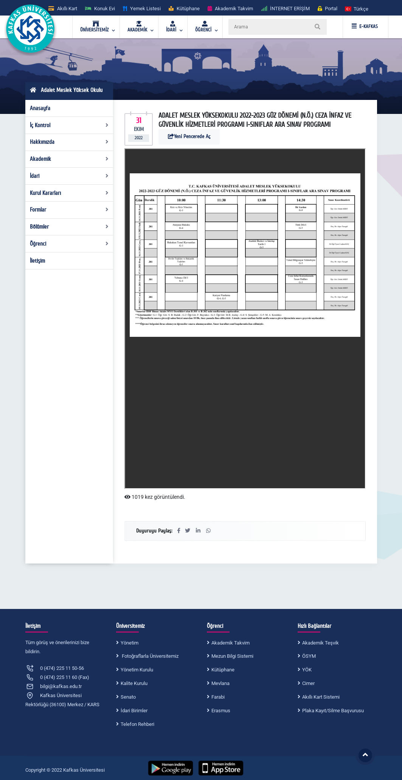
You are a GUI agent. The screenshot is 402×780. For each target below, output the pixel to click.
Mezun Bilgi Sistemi (232, 656)
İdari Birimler (134, 710)
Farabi (218, 697)
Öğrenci (69, 243)
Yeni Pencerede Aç (189, 136)
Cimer (308, 683)
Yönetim (129, 643)
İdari (69, 176)
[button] (357, 8)
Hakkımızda (69, 142)
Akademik (69, 159)
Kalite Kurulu (134, 683)
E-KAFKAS (365, 26)
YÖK (307, 670)
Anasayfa (40, 108)
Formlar (69, 209)
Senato (128, 697)
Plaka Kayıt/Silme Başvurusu (333, 710)
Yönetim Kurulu (137, 670)
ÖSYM (309, 656)
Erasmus (220, 710)
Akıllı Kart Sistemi (321, 697)
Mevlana (220, 683)
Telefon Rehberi (137, 724)
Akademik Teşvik (320, 643)
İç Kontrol (69, 125)
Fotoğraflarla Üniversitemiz (149, 656)
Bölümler (69, 226)
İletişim (37, 260)
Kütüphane (222, 670)
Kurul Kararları (69, 193)
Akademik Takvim (230, 643)
